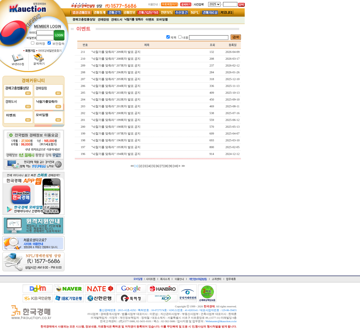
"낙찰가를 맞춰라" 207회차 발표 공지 (116, 65)
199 (83, 133)
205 (83, 92)
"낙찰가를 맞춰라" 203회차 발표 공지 (116, 92)
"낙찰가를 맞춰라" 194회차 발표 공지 (116, 154)
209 (83, 65)
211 (83, 52)
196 (83, 154)
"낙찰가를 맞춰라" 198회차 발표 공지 (116, 126)
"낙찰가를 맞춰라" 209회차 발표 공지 (116, 52)
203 (83, 106)
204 (83, 99)
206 (83, 86)
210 (83, 58)
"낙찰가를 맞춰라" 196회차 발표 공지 (116, 140)
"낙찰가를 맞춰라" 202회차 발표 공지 (116, 99)
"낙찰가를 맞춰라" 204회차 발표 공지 (116, 86)
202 (83, 113)
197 (83, 147)
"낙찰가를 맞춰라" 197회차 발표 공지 (116, 133)
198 (83, 140)
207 (83, 79)
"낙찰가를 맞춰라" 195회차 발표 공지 (116, 147)
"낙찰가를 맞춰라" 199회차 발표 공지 (116, 120)
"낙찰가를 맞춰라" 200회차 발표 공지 (116, 113)
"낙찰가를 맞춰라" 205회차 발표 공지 (116, 79)
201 (83, 120)
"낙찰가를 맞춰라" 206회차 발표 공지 (116, 72)
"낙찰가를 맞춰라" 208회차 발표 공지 (116, 58)
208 (83, 72)
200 (83, 126)
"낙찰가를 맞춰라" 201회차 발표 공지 (116, 106)
